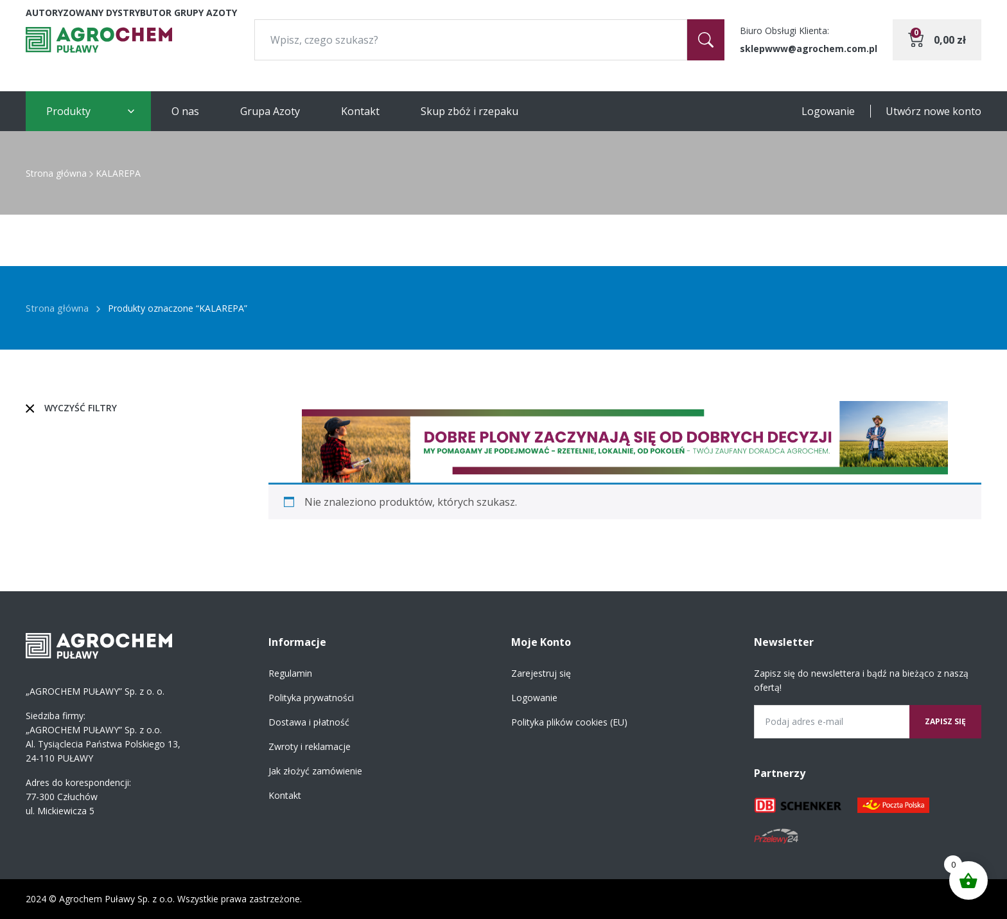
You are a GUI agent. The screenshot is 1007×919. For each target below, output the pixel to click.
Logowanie (828, 111)
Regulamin (290, 673)
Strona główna (56, 173)
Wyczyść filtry (80, 408)
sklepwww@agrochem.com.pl (808, 48)
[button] (624, 442)
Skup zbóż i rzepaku (469, 111)
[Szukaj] (705, 39)
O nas (185, 111)
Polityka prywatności (311, 697)
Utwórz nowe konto (933, 111)
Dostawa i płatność (308, 722)
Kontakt (360, 111)
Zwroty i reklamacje (309, 746)
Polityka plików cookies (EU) (569, 722)
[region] (624, 442)
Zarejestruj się (541, 673)
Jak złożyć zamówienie (315, 771)
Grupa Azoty (270, 111)
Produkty (68, 111)
